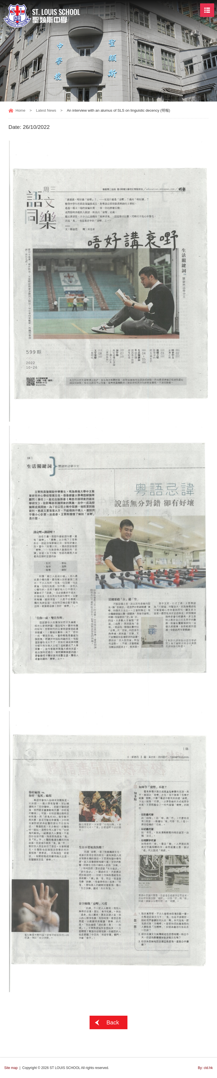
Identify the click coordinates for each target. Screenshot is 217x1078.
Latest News (46, 110)
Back (113, 1022)
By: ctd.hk (205, 1068)
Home (20, 110)
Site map (11, 1068)
